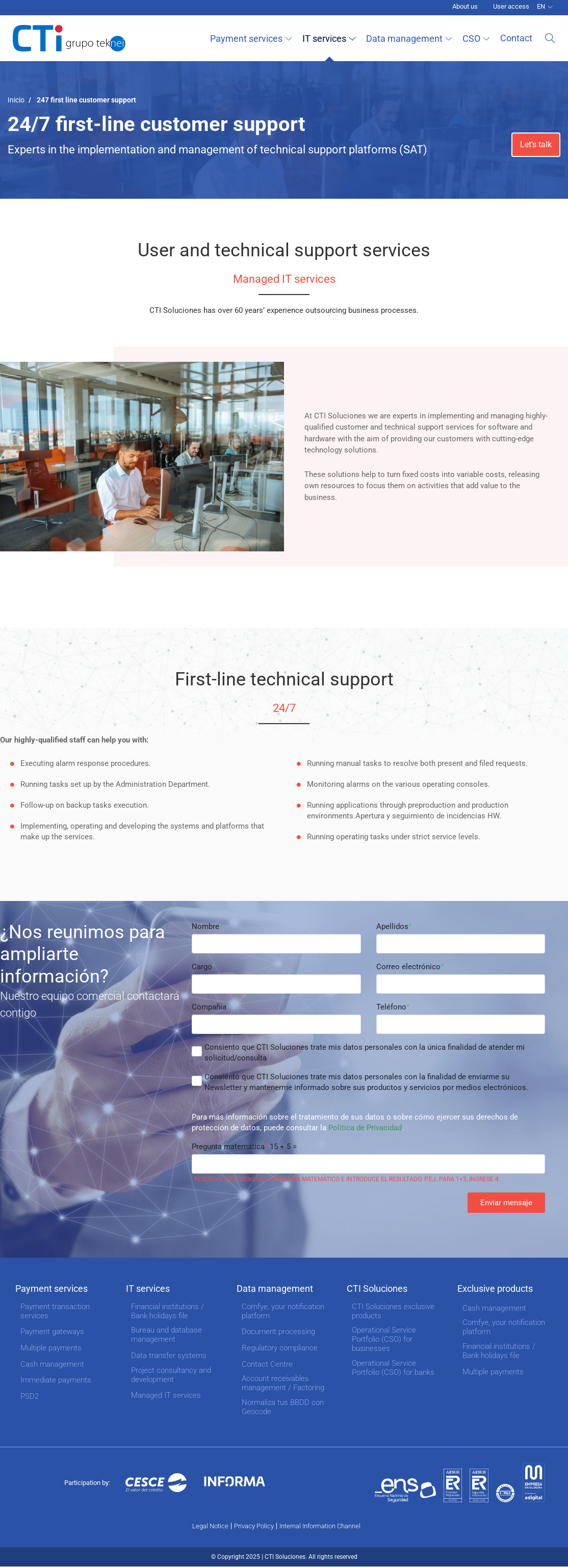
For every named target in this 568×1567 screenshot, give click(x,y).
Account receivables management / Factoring (283, 1383)
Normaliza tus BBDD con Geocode (283, 1407)
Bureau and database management (166, 1334)
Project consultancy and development (171, 1375)
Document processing (278, 1331)
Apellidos (392, 926)
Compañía (209, 1007)
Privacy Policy (254, 1526)
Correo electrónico (408, 966)
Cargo (202, 966)
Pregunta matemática (228, 1146)
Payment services (249, 38)
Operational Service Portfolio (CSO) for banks (393, 1368)
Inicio (16, 100)
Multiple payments (51, 1347)
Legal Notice (210, 1526)
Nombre (205, 926)
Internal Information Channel (319, 1526)
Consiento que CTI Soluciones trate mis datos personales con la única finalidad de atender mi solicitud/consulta (364, 1053)
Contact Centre (267, 1364)
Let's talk (536, 144)
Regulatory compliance (280, 1347)
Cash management (52, 1364)
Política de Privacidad (365, 1127)
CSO (474, 38)
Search (550, 38)
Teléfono (391, 1007)
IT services (327, 38)
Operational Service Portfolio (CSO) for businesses (384, 1339)
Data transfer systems (168, 1355)
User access (511, 6)
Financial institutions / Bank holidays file (167, 1311)
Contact (519, 38)
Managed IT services (166, 1395)
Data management (407, 38)
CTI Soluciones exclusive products (393, 1311)
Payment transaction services (55, 1311)
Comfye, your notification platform (283, 1311)
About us (465, 6)
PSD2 (29, 1396)
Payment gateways (52, 1331)
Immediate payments (55, 1380)
